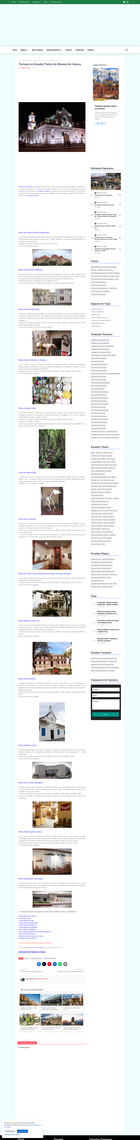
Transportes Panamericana (111, 434)
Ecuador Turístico (25, 68)
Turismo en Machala (107, 532)
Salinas (114, 486)
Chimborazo (99, 452)
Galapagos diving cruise (97, 664)
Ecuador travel (113, 288)
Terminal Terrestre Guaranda (98, 367)
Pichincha (93, 480)
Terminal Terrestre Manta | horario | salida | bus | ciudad (105, 249)
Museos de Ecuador (96, 468)
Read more (100, 123)
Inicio (13, 2)
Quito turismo (94, 483)
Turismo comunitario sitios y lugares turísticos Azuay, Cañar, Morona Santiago (72, 1028)
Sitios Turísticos (37, 50)
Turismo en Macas (96, 532)
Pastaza (114, 477)
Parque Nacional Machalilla (98, 477)
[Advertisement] (70, 25)
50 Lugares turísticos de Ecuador (104, 205)
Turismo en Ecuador (28, 60)
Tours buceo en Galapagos (98, 294)
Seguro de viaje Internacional (100, 317)
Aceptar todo (22, 1131)
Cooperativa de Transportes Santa (100, 349)
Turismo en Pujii (95, 538)
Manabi (106, 465)
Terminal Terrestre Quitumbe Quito (100, 383)
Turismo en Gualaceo (97, 523)
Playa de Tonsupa (95, 571)
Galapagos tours (109, 664)
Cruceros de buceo (114, 276)
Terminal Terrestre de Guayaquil (99, 404)
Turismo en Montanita (97, 535)
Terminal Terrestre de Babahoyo (99, 392)
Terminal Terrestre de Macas (99, 416)
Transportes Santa (96, 437)
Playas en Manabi (95, 574)
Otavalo (93, 471)
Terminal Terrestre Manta (113, 373)
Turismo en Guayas (108, 526)
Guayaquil (109, 456)
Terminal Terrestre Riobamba (103, 195)
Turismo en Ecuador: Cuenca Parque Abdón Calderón (29, 1028)
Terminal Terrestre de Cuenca (99, 401)
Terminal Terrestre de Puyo (98, 425)
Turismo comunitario (96, 513)
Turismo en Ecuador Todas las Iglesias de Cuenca (51, 1028)
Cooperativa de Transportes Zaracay (101, 352)
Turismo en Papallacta (109, 535)
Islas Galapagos (105, 291)
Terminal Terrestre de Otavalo (99, 422)
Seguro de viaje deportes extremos (101, 320)
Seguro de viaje (96, 314)
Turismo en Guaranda (109, 523)
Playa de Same (107, 568)
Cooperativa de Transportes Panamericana (102, 346)
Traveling (108, 507)
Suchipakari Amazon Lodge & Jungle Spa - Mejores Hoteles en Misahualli (105, 215)
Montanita (109, 562)
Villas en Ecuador (95, 544)
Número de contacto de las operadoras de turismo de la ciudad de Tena (106, 613)
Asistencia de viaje (97, 309)
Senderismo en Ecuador (97, 492)
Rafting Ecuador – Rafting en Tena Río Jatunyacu (107, 640)
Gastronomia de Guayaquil (98, 667)
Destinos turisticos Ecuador (98, 285)
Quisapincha (107, 480)
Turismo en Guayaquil (97, 526)
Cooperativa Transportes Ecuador (100, 340)
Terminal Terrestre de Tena (98, 428)
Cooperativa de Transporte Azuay (100, 343)
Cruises (117, 279)
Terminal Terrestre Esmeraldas (99, 364)
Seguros (24, 50)
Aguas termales (95, 267)
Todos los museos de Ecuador (99, 504)
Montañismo (36, 2)
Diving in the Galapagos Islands (99, 288)
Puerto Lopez (104, 574)
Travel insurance (96, 326)
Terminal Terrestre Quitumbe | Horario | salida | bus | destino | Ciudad (105, 238)
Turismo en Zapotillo (96, 541)
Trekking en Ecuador (96, 510)
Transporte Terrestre (111, 431)
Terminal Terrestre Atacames (99, 358)
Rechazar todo (10, 1131)
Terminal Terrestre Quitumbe (98, 379)
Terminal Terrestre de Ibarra (98, 407)
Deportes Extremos (53, 50)
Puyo (101, 480)
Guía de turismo (24, 2)
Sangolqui (93, 489)
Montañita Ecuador (96, 565)
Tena (107, 501)
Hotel (45, 2)
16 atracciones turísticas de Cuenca (71, 1008)
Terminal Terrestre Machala (98, 373)
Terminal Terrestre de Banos (98, 395)
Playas (112, 571)
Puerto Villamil (113, 574)
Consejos (93, 270)
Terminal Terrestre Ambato (109, 355)
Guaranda (103, 456)
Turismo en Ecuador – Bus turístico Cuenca (29, 1008)
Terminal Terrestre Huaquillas (99, 370)
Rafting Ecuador (103, 483)
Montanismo (105, 670)
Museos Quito (113, 465)
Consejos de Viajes (102, 270)
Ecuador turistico (95, 291)
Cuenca (27, 958)
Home (15, 50)
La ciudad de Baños (96, 462)
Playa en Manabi (105, 571)
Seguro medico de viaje (98, 323)
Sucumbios (116, 498)
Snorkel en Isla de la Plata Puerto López (101, 498)
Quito (112, 480)
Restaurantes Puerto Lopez (98, 486)
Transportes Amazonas (97, 434)
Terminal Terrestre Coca (97, 361)
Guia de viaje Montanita (112, 667)
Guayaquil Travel (95, 459)
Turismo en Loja (105, 529)
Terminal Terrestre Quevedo (98, 376)
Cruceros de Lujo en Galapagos (111, 273)
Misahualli (98, 670)
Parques (108, 477)
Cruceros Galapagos (96, 273)
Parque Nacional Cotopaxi (98, 474)
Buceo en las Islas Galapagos (108, 267)
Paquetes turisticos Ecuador (103, 471)
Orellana (105, 468)
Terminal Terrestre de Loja (98, 413)
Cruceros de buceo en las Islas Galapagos (102, 279)
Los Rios (113, 462)
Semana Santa (101, 489)
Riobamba (109, 486)
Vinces (103, 544)
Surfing (93, 501)
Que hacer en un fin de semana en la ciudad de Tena (108, 621)
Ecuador (90, 50)
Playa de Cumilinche (96, 568)
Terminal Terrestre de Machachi (99, 419)
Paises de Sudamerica (98, 312)
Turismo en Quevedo (106, 538)
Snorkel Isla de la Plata (97, 495)
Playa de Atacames (107, 565)
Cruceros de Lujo (56, 2)
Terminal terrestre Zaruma (98, 431)
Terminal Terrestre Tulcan (98, 389)
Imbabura (103, 459)
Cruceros (68, 50)
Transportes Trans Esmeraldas (110, 437)
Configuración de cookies (11, 1134)
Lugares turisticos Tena (97, 465)
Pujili (98, 480)
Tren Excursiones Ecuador (110, 510)
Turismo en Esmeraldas (109, 520)
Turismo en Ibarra (95, 529)
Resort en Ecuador (113, 483)
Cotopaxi (105, 452)
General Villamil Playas (108, 559)
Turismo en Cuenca (36, 958)
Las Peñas (103, 562)
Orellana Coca (112, 468)
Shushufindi (108, 492)
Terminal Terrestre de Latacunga (100, 410)
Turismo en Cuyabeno (108, 516)
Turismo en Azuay (108, 513)
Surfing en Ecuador (100, 501)
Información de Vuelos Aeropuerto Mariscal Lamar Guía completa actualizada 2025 (50, 1008)
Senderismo (79, 50)
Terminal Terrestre (96, 355)
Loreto (108, 462)
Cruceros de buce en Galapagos (99, 276)
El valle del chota (95, 456)
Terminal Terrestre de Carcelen (99, 398)
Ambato (93, 452)
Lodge (104, 462)
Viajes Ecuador (107, 541)
